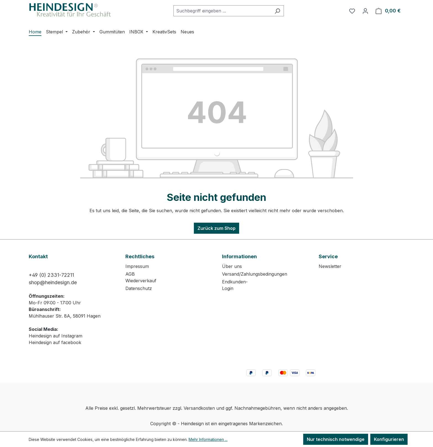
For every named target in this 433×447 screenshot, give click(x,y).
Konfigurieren (389, 439)
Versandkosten (199, 408)
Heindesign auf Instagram (55, 336)
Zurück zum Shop (216, 228)
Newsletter (330, 266)
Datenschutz (138, 288)
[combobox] (222, 10)
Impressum (137, 266)
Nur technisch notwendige (336, 439)
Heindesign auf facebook (55, 342)
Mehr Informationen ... (208, 439)
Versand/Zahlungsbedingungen (254, 274)
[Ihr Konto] (365, 10)
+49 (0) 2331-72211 (51, 275)
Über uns (232, 266)
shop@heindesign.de (53, 282)
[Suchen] (277, 10)
